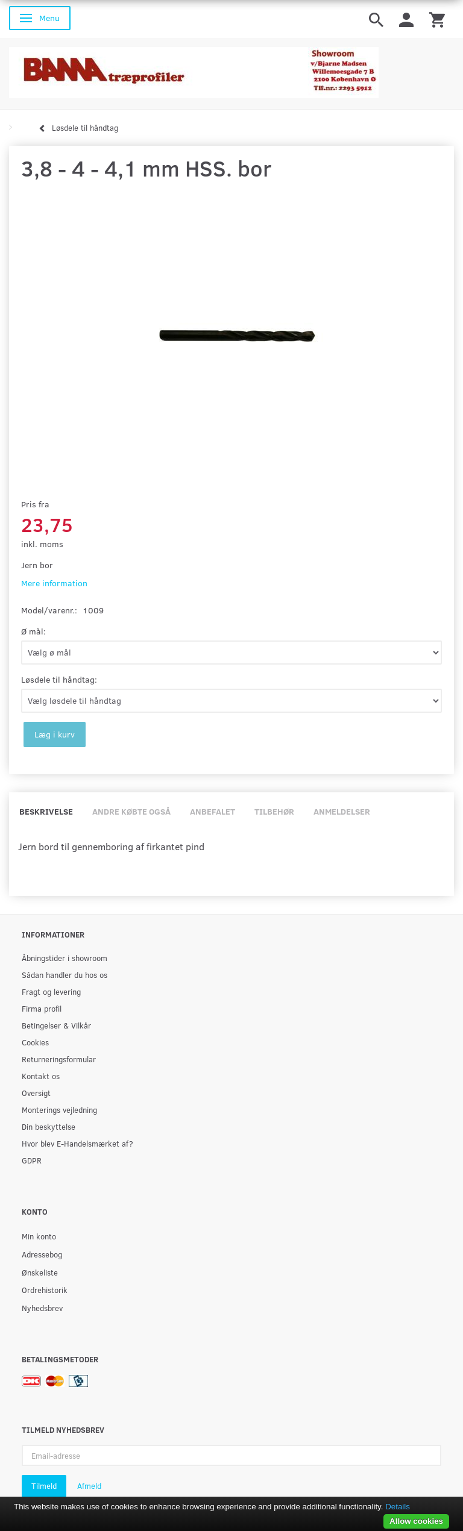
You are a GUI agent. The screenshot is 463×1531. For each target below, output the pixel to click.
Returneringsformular (59, 1059)
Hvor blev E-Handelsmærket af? (77, 1143)
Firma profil (41, 1008)
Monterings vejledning (59, 1109)
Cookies (35, 1042)
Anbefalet (212, 811)
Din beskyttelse (48, 1126)
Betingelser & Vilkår (56, 1025)
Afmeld (89, 1485)
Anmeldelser (341, 811)
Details (397, 1506)
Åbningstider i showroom (64, 958)
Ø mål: (33, 631)
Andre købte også (131, 811)
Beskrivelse (46, 811)
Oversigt (36, 1093)
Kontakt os (41, 1076)
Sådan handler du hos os (64, 974)
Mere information (54, 583)
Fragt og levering (51, 991)
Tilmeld (44, 1485)
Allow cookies (416, 1521)
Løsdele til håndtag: (59, 679)
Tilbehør (274, 811)
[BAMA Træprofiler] (194, 69)
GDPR (32, 1160)
